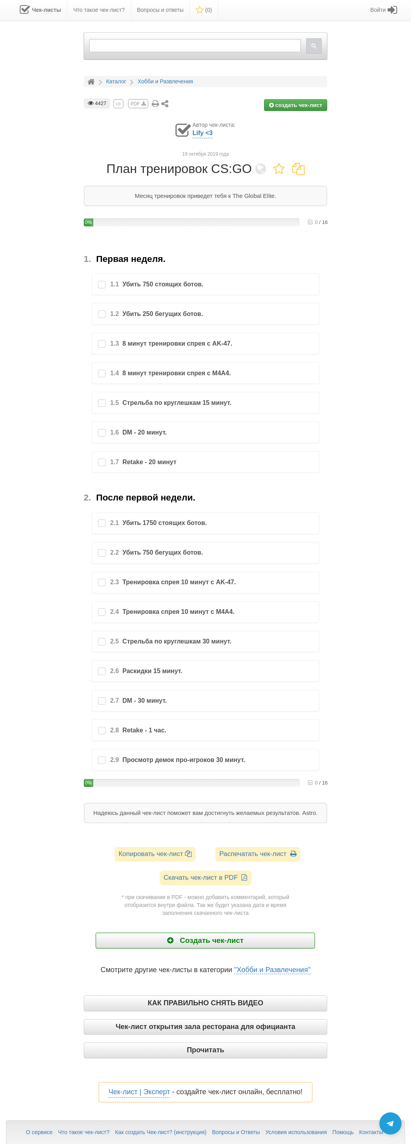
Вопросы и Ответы (236, 1132)
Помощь (343, 1132)
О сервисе (39, 1132)
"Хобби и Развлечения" (272, 970)
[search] (194, 45)
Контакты (371, 1132)
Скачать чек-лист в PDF (206, 877)
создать (295, 105)
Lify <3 (202, 133)
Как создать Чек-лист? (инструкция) (161, 1132)
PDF (137, 104)
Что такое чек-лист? (83, 1132)
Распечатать (257, 854)
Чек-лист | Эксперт (139, 1092)
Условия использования (296, 1132)
